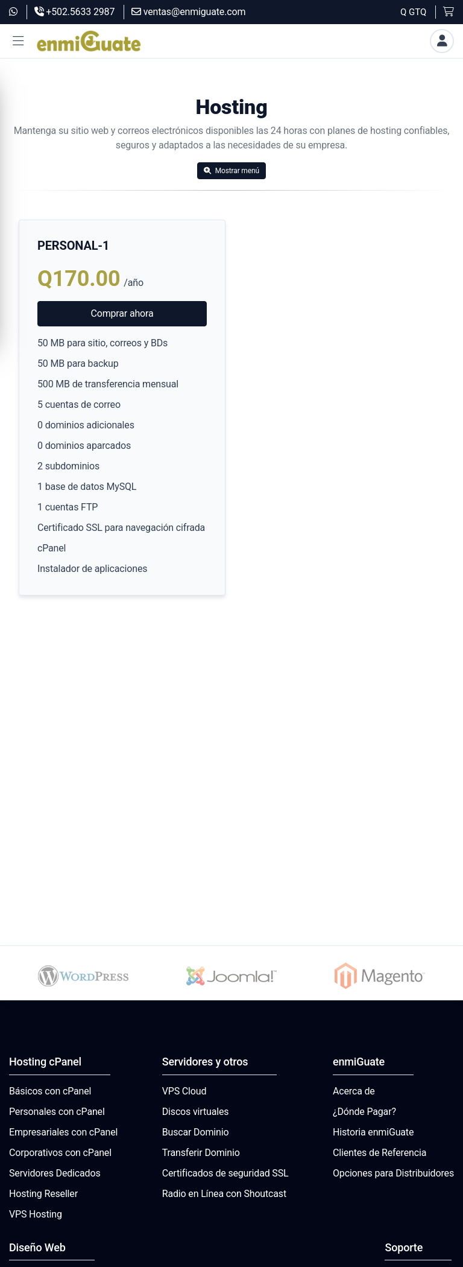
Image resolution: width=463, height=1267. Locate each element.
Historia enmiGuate (373, 1132)
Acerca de (354, 1091)
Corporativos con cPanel (60, 1152)
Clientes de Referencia (379, 1152)
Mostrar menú (231, 171)
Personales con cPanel (57, 1111)
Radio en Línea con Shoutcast (224, 1193)
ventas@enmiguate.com (188, 11)
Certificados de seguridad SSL (225, 1173)
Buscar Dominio (195, 1132)
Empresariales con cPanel (63, 1132)
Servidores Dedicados (55, 1173)
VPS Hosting (35, 1214)
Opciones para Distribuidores (393, 1173)
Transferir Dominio (201, 1152)
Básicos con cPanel (50, 1091)
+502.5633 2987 (74, 11)
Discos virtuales (195, 1111)
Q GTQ (413, 12)
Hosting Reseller (43, 1193)
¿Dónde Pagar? (364, 1111)
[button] (18, 41)
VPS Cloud (184, 1091)
